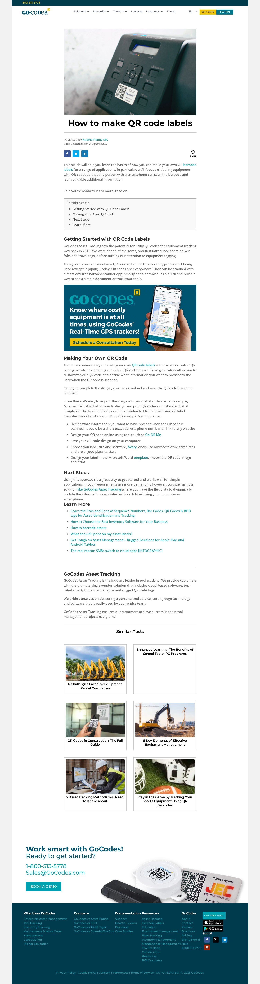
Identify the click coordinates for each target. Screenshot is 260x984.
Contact (187, 923)
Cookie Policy (87, 972)
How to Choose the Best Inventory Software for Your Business (119, 521)
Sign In (193, 12)
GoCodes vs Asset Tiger (90, 927)
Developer (122, 927)
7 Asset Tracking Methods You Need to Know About (95, 799)
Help (185, 943)
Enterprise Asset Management (45, 919)
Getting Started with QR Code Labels (101, 209)
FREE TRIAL (224, 12)
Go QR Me (153, 434)
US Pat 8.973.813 (167, 972)
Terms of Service (142, 972)
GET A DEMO (207, 12)
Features (136, 12)
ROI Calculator (152, 960)
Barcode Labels (153, 923)
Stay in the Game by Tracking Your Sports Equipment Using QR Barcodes (164, 801)
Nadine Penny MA (95, 139)
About (186, 919)
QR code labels (143, 365)
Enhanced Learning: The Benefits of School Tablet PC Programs (165, 651)
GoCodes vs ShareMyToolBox (94, 931)
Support (121, 919)
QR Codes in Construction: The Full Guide (95, 743)
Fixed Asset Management (160, 931)
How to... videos (126, 923)
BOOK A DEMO (43, 886)
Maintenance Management (161, 943)
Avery (132, 447)
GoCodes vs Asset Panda (91, 919)
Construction (33, 939)
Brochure (188, 931)
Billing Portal (191, 939)
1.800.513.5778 (191, 948)
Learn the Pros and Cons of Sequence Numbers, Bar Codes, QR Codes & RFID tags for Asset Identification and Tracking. (131, 513)
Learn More (82, 224)
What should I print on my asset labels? (101, 534)
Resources (153, 12)
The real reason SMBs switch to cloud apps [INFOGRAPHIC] (116, 550)
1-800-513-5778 (46, 866)
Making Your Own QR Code (94, 214)
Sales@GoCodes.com (55, 872)
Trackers (118, 12)
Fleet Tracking (152, 935)
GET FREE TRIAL (215, 915)
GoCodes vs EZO (85, 923)
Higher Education (36, 943)
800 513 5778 (31, 2)
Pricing (171, 12)
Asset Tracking (152, 919)
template (141, 457)
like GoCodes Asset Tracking (99, 489)
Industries (99, 12)
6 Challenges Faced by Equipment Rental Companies (95, 686)
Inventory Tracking (37, 927)
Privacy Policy (66, 972)
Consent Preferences (113, 972)
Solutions (80, 12)
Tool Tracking (33, 923)
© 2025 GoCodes (192, 972)
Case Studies (124, 931)
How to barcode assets (88, 527)
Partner (187, 927)
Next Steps (81, 219)
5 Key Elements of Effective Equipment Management (165, 743)
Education (149, 927)
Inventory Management (159, 939)
